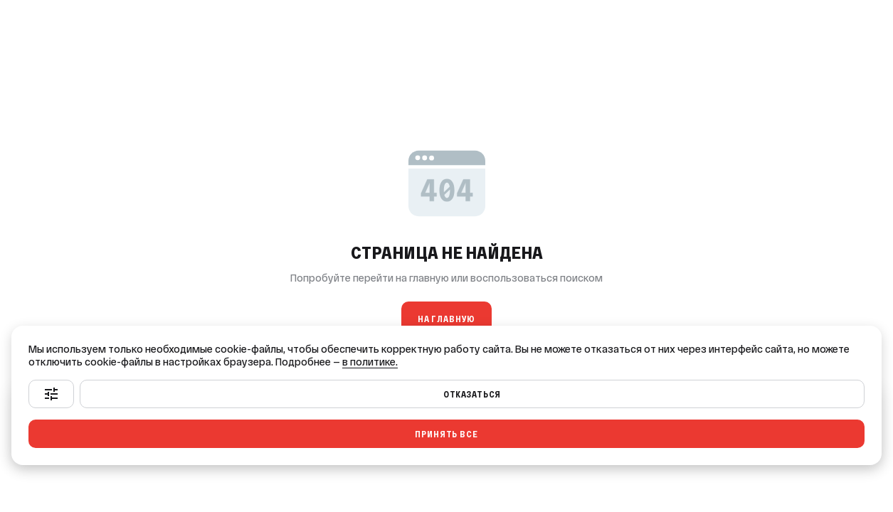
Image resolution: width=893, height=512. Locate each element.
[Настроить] (51, 394)
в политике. (370, 362)
